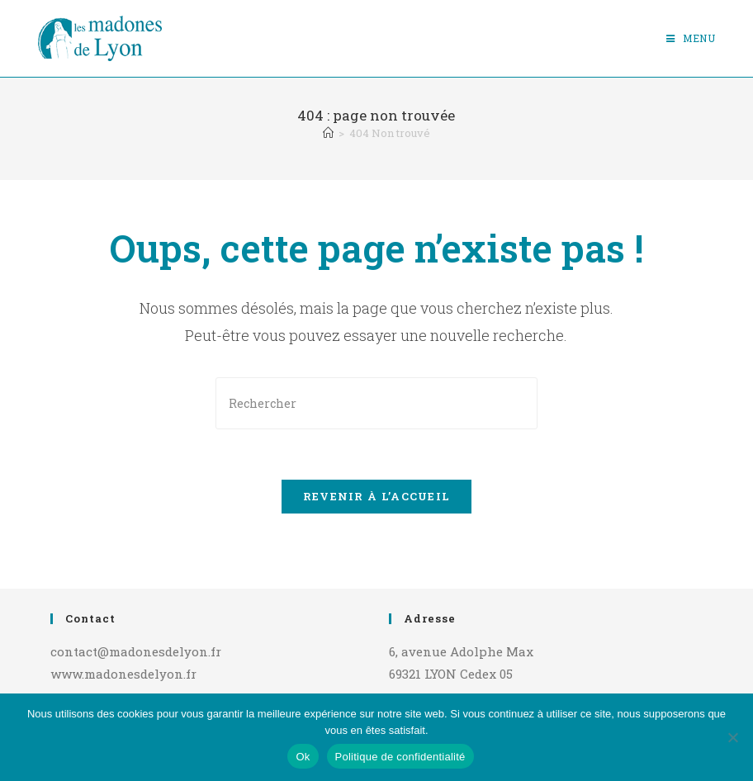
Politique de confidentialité (400, 756)
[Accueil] (328, 132)
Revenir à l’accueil (377, 496)
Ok (303, 756)
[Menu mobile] (691, 38)
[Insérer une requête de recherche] (376, 403)
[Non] (732, 737)
